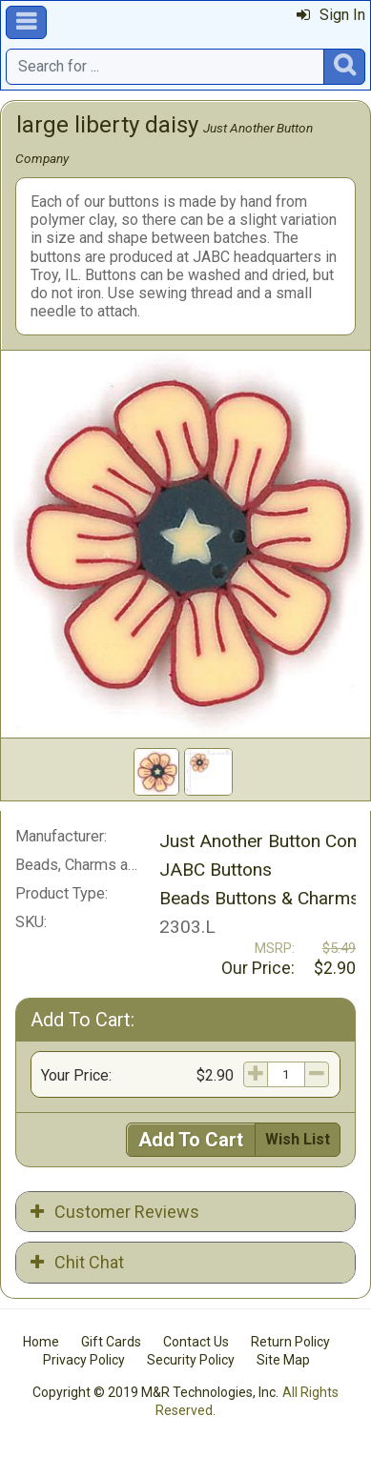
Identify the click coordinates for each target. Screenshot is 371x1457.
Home (41, 1341)
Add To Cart (190, 1139)
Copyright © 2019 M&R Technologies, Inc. (155, 1392)
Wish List (297, 1139)
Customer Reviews (115, 1212)
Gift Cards (111, 1341)
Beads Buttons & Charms (259, 898)
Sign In (331, 15)
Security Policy (191, 1359)
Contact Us (196, 1341)
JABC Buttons (215, 869)
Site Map (283, 1359)
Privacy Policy (84, 1359)
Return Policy (290, 1341)
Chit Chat (77, 1262)
